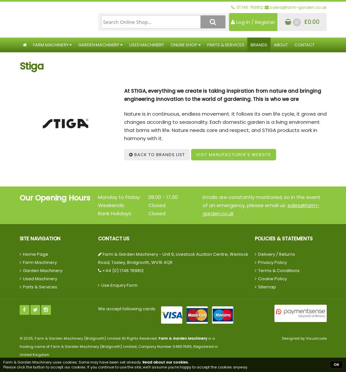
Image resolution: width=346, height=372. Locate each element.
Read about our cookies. (165, 362)
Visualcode (316, 338)
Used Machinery (146, 45)
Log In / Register (253, 22)
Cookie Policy (272, 279)
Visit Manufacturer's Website (233, 155)
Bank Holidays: (115, 213)
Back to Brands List (157, 155)
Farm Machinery (52, 45)
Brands (259, 45)
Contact (304, 45)
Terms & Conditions (279, 270)
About (281, 45)
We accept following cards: (127, 309)
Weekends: (111, 205)
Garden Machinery (100, 45)
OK (336, 364)
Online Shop (185, 45)
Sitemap (267, 287)
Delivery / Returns (276, 254)
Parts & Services (225, 45)
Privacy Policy (272, 262)
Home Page (35, 254)
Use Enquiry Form (119, 285)
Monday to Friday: (119, 197)
